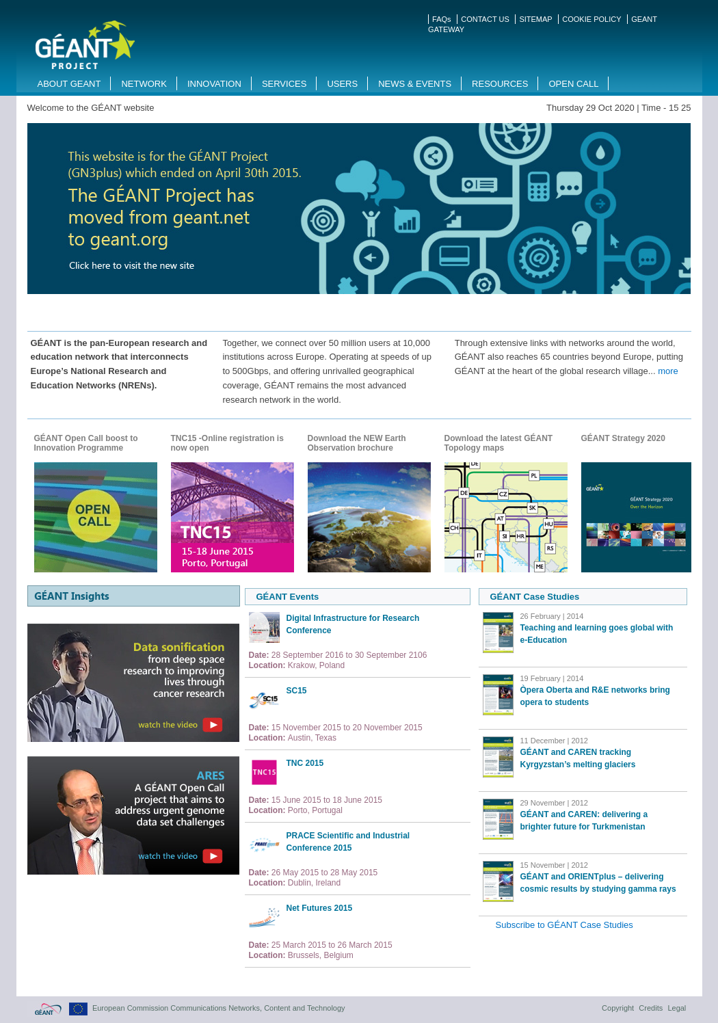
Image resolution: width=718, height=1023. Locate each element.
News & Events (414, 84)
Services (284, 84)
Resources (500, 84)
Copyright (618, 1008)
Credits (651, 1008)
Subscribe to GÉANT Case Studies (564, 925)
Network (143, 84)
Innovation (214, 84)
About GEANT (69, 84)
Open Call (573, 84)
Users (342, 84)
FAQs (441, 19)
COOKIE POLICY (591, 19)
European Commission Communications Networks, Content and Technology (218, 1008)
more (668, 371)
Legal (676, 1008)
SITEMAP (535, 19)
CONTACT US (485, 19)
